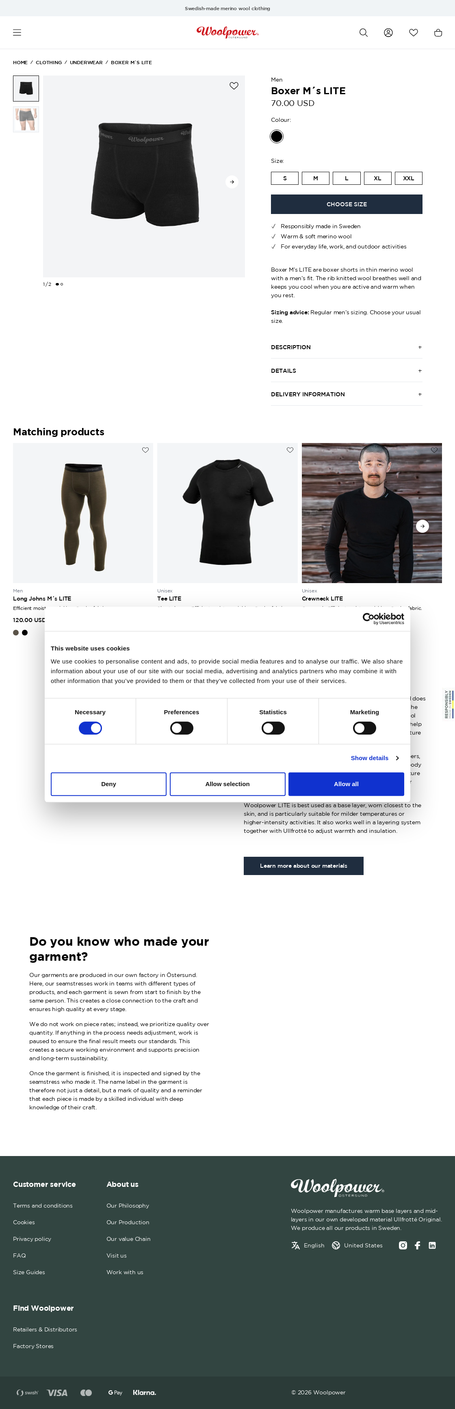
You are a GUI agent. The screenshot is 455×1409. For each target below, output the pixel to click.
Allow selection (227, 783)
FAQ (19, 1255)
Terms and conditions (43, 1205)
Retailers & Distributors (45, 1329)
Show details (370, 757)
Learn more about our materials (303, 865)
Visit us (116, 1255)
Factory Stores (33, 1346)
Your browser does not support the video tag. (335, 1022)
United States (363, 1245)
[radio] (285, 178)
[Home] (228, 32)
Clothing (48, 62)
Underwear (86, 62)
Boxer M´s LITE (131, 62)
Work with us (125, 1272)
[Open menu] (17, 32)
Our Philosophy (127, 1205)
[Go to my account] (388, 32)
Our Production (128, 1222)
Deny (108, 783)
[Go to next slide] (231, 181)
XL (377, 178)
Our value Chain (128, 1239)
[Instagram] (403, 1245)
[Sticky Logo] (448, 704)
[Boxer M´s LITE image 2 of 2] (26, 119)
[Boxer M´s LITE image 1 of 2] (26, 89)
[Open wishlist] (413, 33)
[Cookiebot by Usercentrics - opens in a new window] (368, 619)
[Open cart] (438, 33)
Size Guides (29, 1272)
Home (20, 62)
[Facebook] (418, 1245)
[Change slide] (57, 284)
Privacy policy (32, 1239)
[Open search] (363, 32)
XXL (408, 178)
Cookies (24, 1222)
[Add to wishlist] (234, 86)
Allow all (346, 783)
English (314, 1245)
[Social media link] (432, 1245)
